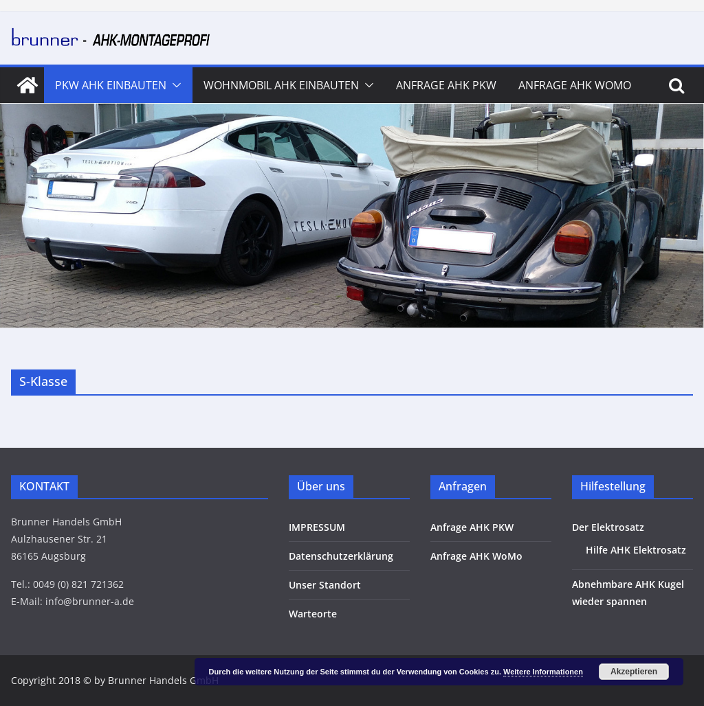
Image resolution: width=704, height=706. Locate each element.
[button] (174, 85)
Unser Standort (325, 584)
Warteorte (313, 613)
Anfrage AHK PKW (446, 85)
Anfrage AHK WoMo (574, 85)
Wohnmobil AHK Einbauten (281, 85)
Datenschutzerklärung (341, 555)
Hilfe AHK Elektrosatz (636, 549)
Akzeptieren (633, 671)
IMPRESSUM (317, 527)
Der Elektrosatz (608, 527)
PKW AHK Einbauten (110, 85)
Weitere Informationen (543, 672)
